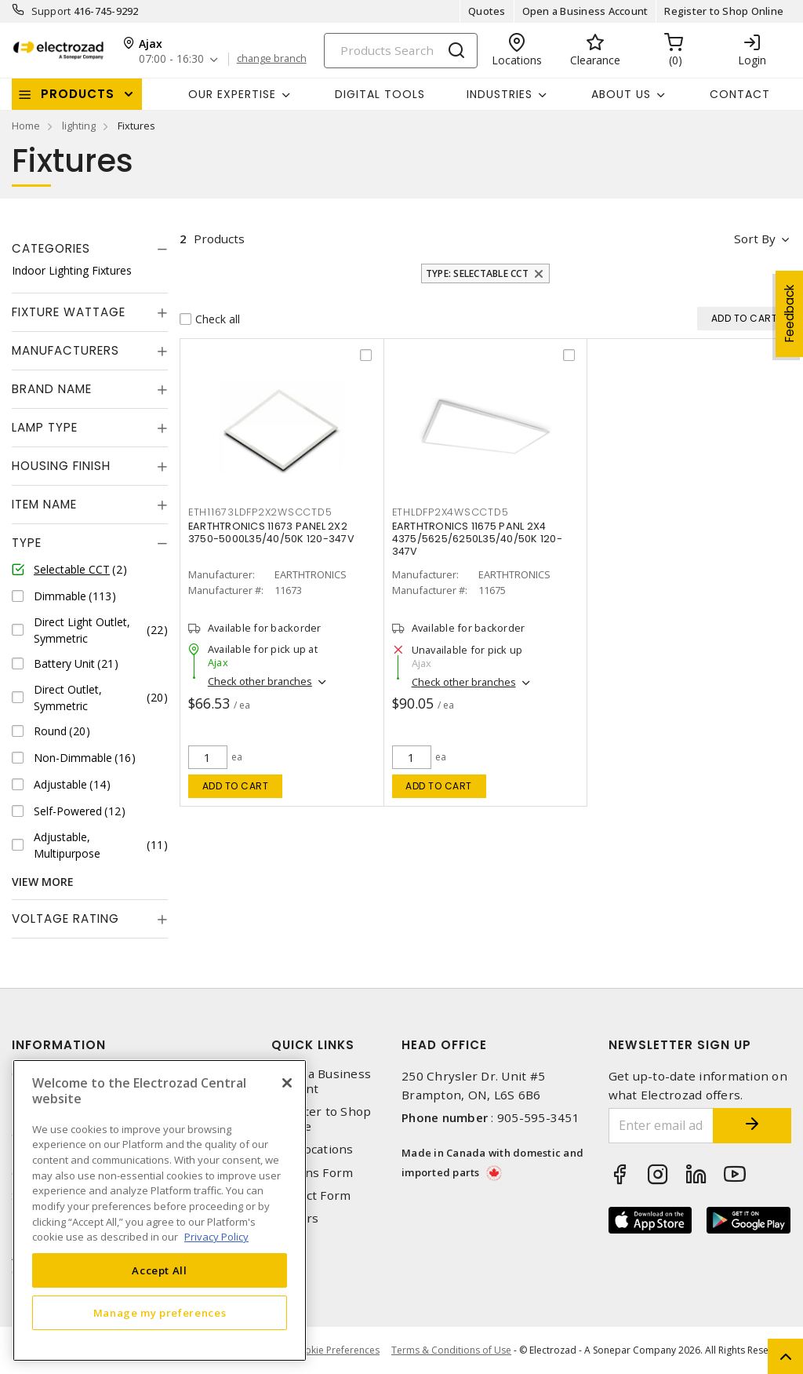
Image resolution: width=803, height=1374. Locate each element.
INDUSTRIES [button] (499, 94)
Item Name (44, 504)
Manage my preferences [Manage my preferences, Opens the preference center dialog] (160, 1313)
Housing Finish (61, 465)
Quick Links (312, 1045)
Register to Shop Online (723, 11)
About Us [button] (621, 94)
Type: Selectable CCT (477, 273)
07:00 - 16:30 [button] (171, 59)
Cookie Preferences (336, 1350)
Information (59, 1045)
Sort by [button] (755, 238)
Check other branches (260, 681)
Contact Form (311, 1195)
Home (26, 125)
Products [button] (77, 94)
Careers (294, 1218)
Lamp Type (45, 427)
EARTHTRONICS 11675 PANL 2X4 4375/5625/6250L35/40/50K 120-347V (477, 538)
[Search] (401, 50)
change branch (272, 59)
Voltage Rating (65, 918)
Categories (51, 248)
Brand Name (52, 389)
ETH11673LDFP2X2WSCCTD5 (260, 512)
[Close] (287, 1083)
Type (27, 542)
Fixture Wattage (68, 312)
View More (43, 881)
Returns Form (312, 1172)
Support (51, 11)
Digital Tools (380, 94)
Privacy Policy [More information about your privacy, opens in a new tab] (216, 1237)
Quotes (487, 11)
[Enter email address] (661, 1125)
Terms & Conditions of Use (451, 1350)
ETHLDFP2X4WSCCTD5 (450, 512)
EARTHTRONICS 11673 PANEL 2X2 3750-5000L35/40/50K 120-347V (271, 532)
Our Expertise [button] (232, 94)
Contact (740, 94)
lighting (79, 125)
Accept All (159, 1270)
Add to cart (235, 786)
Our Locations (312, 1149)
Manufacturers (65, 350)
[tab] (90, 248)
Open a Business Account (585, 11)
